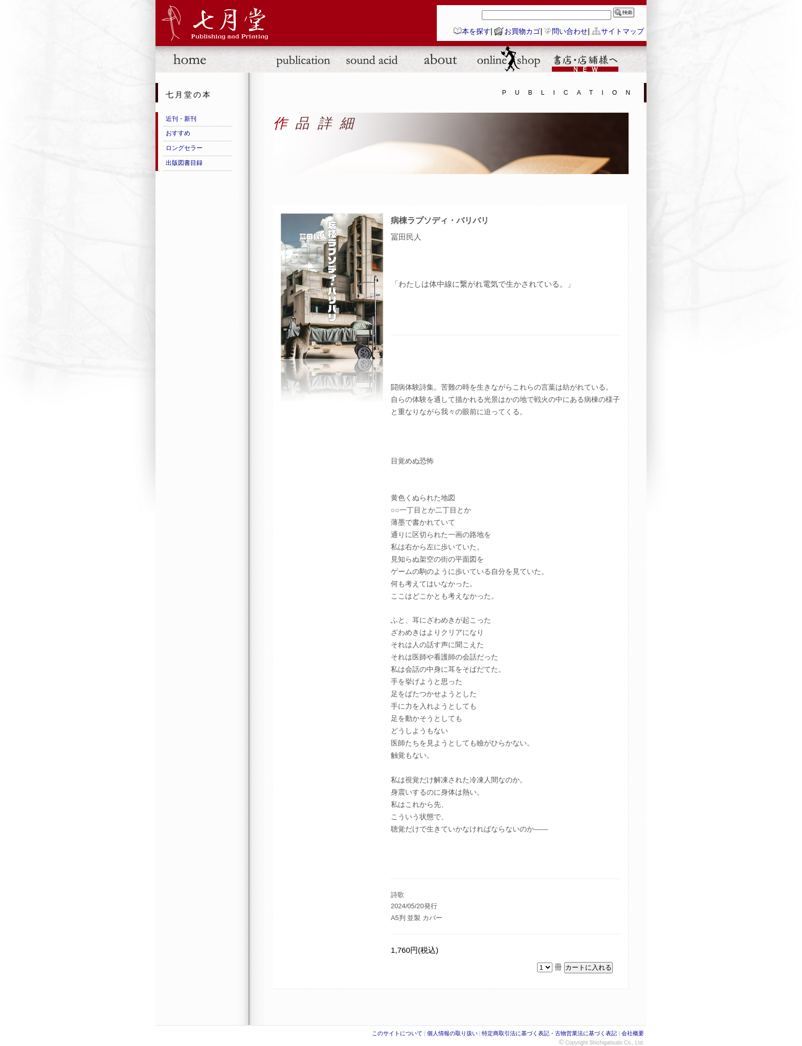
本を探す (476, 31)
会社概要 (632, 1033)
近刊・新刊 (181, 118)
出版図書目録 (184, 162)
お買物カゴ (522, 31)
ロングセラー (184, 148)
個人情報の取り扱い (452, 1033)
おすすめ (178, 133)
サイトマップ (622, 31)
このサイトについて (397, 1033)
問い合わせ (570, 31)
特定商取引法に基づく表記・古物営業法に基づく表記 (549, 1033)
